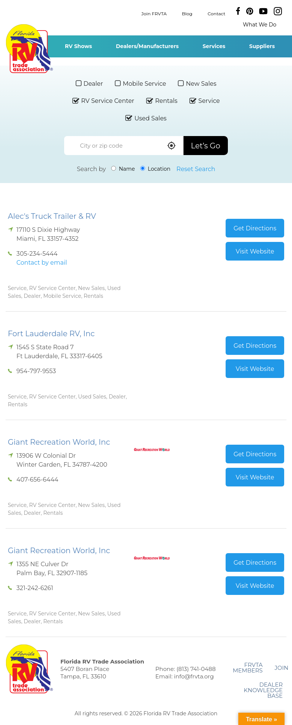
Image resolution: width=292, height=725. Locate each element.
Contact (216, 13)
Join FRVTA (154, 13)
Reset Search (195, 169)
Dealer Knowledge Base (263, 690)
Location (155, 169)
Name (123, 169)
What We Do (259, 24)
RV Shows (78, 46)
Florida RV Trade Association (29, 48)
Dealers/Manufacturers (147, 46)
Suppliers (262, 46)
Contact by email (41, 262)
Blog (187, 13)
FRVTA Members (248, 667)
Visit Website (255, 251)
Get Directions (254, 228)
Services (213, 46)
